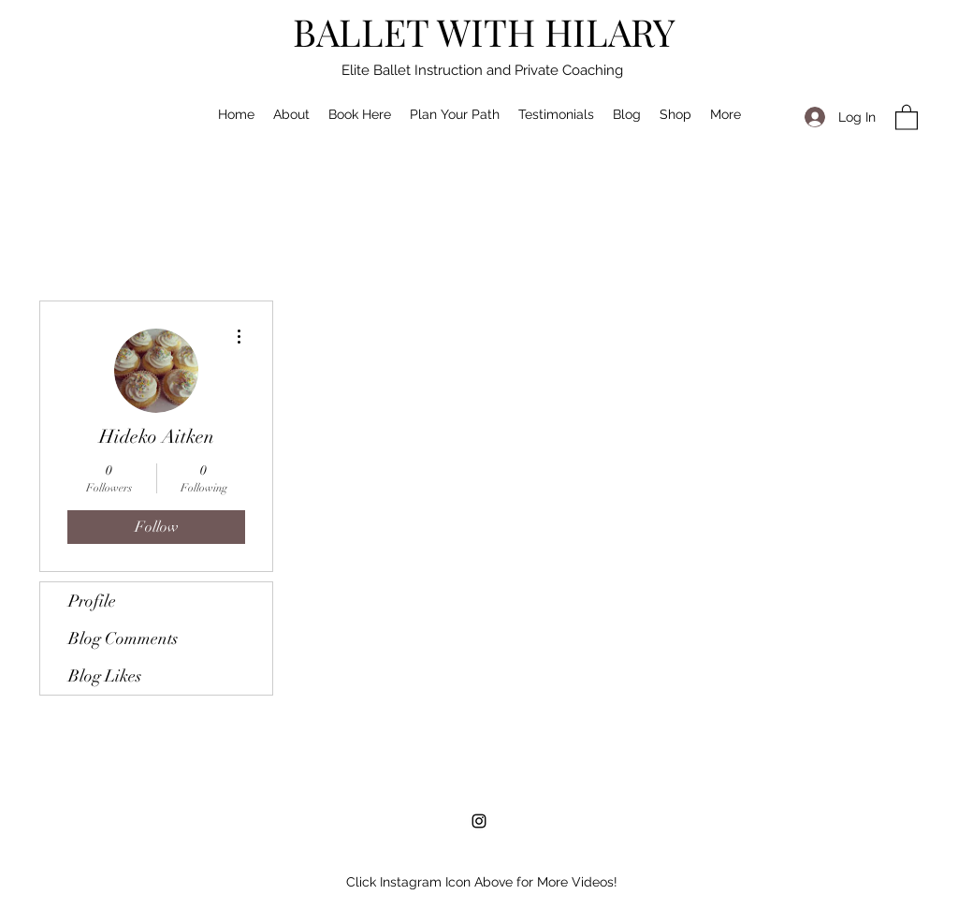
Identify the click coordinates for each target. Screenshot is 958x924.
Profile (92, 601)
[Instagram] (479, 821)
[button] (906, 116)
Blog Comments (123, 638)
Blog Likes (104, 676)
